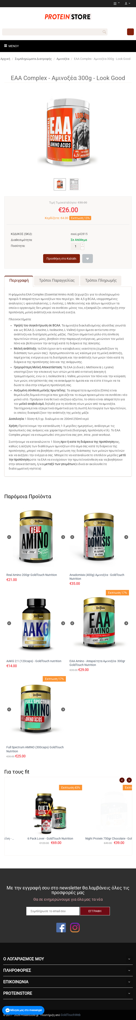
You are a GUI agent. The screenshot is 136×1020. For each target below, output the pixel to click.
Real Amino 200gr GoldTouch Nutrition (31, 575)
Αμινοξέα (63, 58)
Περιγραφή (19, 280)
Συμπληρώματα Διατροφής (33, 58)
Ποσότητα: (18, 246)
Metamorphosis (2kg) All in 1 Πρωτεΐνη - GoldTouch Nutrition (36, 838)
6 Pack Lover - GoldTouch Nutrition (100, 838)
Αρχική (5, 58)
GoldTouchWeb (71, 1015)
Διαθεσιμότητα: (21, 240)
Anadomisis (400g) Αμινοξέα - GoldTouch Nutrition (96, 576)
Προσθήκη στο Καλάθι (61, 258)
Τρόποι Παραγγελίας (57, 280)
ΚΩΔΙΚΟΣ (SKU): (21, 234)
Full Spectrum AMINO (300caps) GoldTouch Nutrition (35, 749)
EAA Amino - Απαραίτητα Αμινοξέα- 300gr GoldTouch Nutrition (97, 663)
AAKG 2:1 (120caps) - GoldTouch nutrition (33, 661)
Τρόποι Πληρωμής (101, 280)
